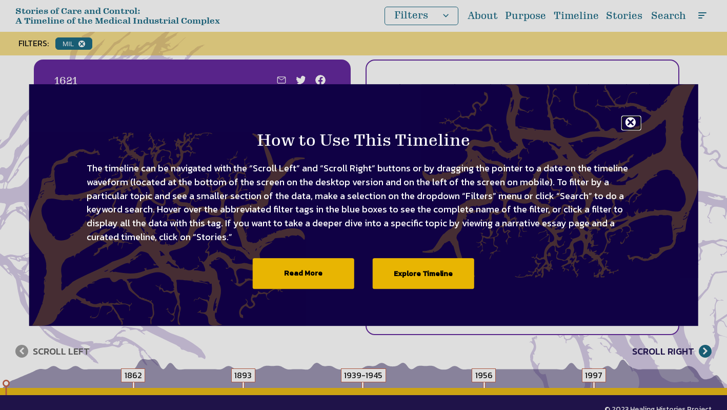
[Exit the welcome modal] (631, 122)
